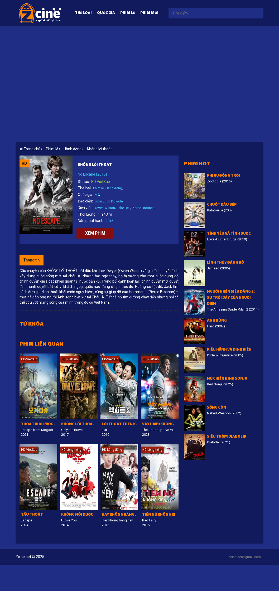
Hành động (113, 188)
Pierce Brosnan (143, 208)
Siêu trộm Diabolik (226, 437)
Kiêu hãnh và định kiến (229, 350)
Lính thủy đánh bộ (225, 263)
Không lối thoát (99, 149)
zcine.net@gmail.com (244, 557)
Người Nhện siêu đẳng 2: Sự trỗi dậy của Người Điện (231, 298)
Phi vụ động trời (223, 176)
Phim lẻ (127, 13)
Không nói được (77, 515)
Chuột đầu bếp (222, 205)
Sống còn (216, 408)
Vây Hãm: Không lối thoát (160, 425)
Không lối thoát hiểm (79, 425)
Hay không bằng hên (120, 515)
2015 (109, 221)
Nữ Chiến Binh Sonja (227, 379)
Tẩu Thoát (32, 515)
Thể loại (83, 13)
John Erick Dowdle (108, 201)
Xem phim (95, 233)
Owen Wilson (105, 208)
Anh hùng (217, 321)
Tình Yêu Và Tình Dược (229, 234)
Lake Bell (123, 208)
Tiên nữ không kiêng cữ (160, 515)
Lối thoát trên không (120, 425)
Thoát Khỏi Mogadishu (39, 425)
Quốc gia (106, 13)
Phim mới (149, 13)
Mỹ (97, 195)
